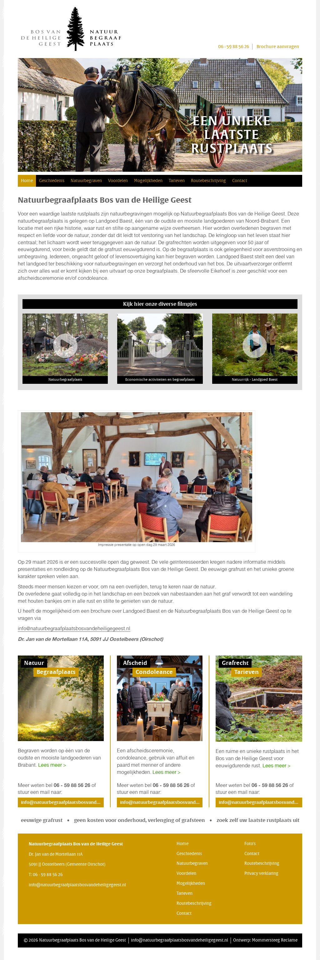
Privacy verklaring (261, 873)
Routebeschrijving (208, 180)
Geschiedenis (51, 180)
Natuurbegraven (86, 180)
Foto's (250, 843)
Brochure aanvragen (278, 47)
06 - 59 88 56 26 (233, 47)
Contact (239, 180)
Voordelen (118, 180)
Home (27, 180)
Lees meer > (52, 765)
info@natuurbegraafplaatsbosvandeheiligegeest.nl (74, 628)
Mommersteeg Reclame (275, 940)
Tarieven (177, 180)
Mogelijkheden (148, 180)
